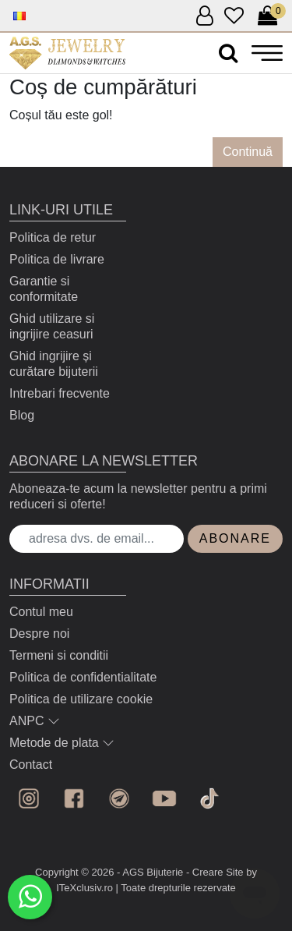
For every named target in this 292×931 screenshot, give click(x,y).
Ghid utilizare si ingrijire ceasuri (51, 326)
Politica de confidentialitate (83, 677)
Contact (30, 764)
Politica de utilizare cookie (81, 699)
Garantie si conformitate (43, 288)
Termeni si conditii (58, 655)
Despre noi (39, 633)
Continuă (248, 151)
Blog (21, 415)
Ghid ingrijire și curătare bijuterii (53, 363)
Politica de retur (52, 237)
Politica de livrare (56, 259)
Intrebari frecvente (59, 393)
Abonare (235, 538)
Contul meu (41, 611)
